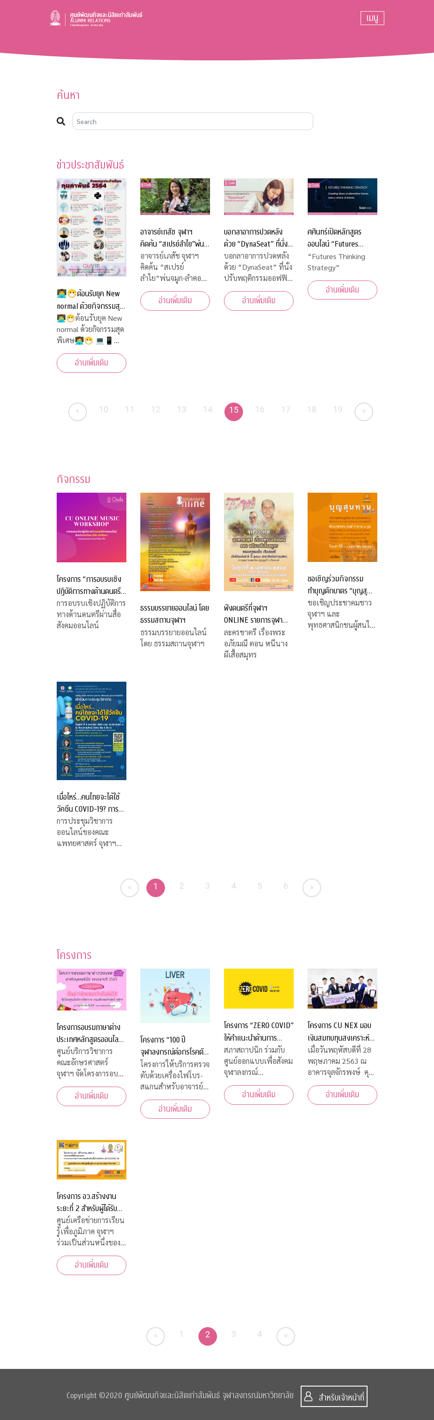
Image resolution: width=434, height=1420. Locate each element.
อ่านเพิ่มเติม (91, 363)
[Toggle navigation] (372, 18)
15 (234, 410)
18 (312, 409)
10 (104, 409)
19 (338, 409)
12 (156, 409)
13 (182, 409)
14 (208, 409)
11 (130, 409)
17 (286, 409)
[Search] (192, 121)
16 (260, 409)
